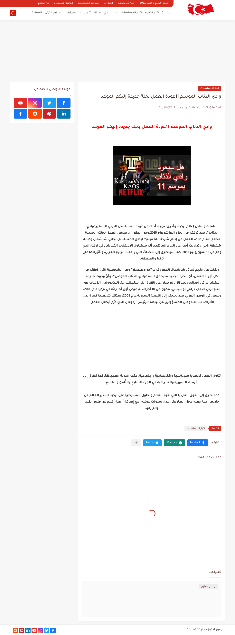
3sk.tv (190, 629)
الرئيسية (167, 12)
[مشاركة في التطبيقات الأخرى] (136, 442)
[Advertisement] (117, 51)
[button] (197, 442)
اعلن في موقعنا (126, 3)
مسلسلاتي (111, 12)
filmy (97, 12)
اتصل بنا (108, 3)
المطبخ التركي (53, 12)
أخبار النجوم (152, 12)
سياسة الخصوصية (88, 3)
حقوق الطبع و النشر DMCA (153, 3)
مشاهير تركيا (73, 12)
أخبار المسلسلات (131, 12)
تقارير (87, 12)
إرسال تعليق (208, 586)
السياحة (37, 12)
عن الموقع (43, 3)
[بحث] (13, 13)
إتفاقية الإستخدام (63, 3)
